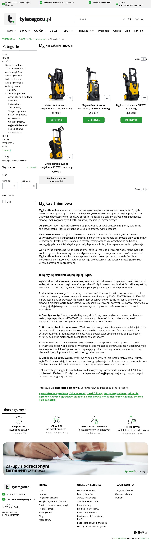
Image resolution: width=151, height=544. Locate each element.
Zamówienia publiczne (87, 501)
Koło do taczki (15, 132)
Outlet (5, 146)
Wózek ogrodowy (16, 121)
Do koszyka (56, 119)
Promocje (7, 150)
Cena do (26, 180)
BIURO (5, 57)
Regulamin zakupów (48, 497)
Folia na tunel (14, 104)
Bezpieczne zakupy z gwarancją (92, 522)
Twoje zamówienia (124, 490)
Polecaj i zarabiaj (47, 508)
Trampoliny (10, 89)
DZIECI (5, 136)
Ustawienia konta (123, 494)
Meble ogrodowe (13, 75)
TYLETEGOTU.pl (8, 39)
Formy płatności (85, 494)
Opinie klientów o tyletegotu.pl (53, 505)
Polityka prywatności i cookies (53, 501)
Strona (137, 59)
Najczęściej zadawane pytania (91, 526)
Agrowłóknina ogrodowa (20, 96)
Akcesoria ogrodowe (38, 39)
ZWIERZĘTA (8, 143)
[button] (129, 19)
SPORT (5, 139)
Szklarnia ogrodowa (17, 114)
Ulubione (119, 497)
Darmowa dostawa (86, 490)
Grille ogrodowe (12, 86)
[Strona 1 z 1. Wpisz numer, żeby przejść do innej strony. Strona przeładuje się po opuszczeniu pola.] (143, 59)
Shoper (144, 538)
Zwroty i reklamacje (86, 497)
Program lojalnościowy (88, 508)
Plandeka (12, 100)
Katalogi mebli (45, 512)
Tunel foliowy (14, 107)
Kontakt (42, 494)
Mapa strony (45, 519)
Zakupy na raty (84, 505)
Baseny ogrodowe (14, 65)
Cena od (6, 180)
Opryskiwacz (14, 118)
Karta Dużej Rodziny (87, 512)
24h (9, 201)
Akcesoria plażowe (14, 72)
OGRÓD (22, 39)
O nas (42, 490)
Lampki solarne (15, 128)
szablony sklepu (120, 538)
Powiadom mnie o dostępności (56, 180)
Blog (41, 516)
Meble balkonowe (13, 79)
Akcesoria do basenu (15, 68)
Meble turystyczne (14, 82)
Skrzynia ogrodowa (17, 111)
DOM (5, 54)
